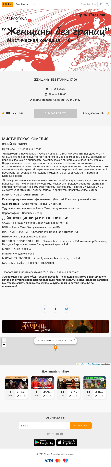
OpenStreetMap (94, 364)
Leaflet (80, 364)
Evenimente (22, 4)
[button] (55, 348)
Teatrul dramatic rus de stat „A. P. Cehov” (57, 99)
